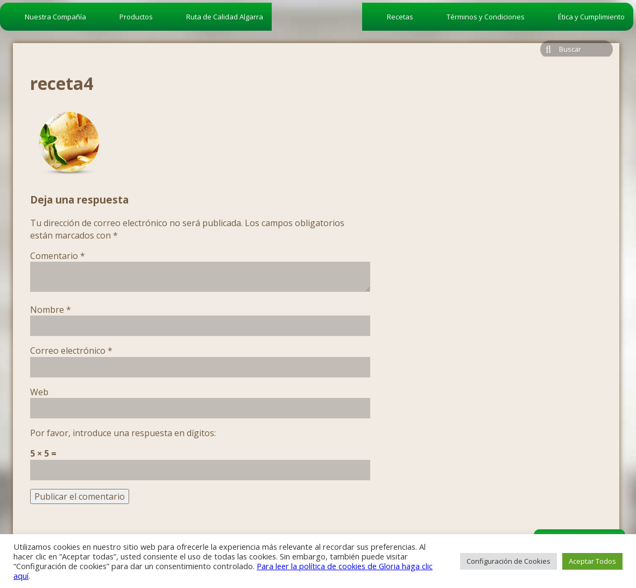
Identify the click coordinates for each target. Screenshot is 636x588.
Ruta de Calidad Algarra (224, 17)
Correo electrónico (71, 350)
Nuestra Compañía (55, 17)
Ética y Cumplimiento (591, 17)
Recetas (400, 17)
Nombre (50, 310)
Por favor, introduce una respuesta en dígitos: (123, 433)
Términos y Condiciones (486, 17)
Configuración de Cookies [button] (508, 561)
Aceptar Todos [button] (592, 561)
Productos (136, 17)
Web (39, 392)
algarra (317, 35)
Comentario (57, 256)
